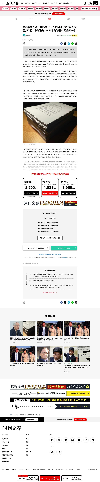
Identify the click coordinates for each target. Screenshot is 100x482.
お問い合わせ (5, 469)
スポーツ (28, 452)
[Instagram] (72, 440)
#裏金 (77, 8)
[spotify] (52, 452)
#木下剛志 (13, 8)
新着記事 (5, 439)
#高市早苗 (5, 8)
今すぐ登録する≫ (58, 14)
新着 (22, 3)
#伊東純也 (47, 8)
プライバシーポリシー (24, 469)
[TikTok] (86, 440)
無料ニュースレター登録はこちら (36, 248)
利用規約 (14, 469)
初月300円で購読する (31, 193)
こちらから (64, 257)
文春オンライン (70, 469)
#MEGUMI (31, 8)
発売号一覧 (46, 3)
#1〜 (17, 19)
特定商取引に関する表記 (39, 469)
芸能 (27, 442)
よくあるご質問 (59, 469)
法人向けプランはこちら (64, 248)
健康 (27, 455)
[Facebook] (52, 440)
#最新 (83, 19)
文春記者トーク (67, 3)
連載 (60, 3)
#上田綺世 (39, 8)
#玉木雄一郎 (22, 8)
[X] (59, 440)
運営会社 (79, 469)
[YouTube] (79, 440)
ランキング (54, 3)
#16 (30, 19)
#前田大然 (71, 8)
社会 (27, 445)
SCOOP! (27, 3)
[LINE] (65, 440)
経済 (27, 448)
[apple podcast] (59, 452)
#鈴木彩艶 (63, 8)
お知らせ (50, 469)
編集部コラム (6, 458)
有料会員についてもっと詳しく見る (50, 238)
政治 (31, 39)
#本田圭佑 (55, 8)
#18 (68, 19)
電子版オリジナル (36, 3)
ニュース (25, 39)
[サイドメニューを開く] (3, 3)
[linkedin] (92, 440)
